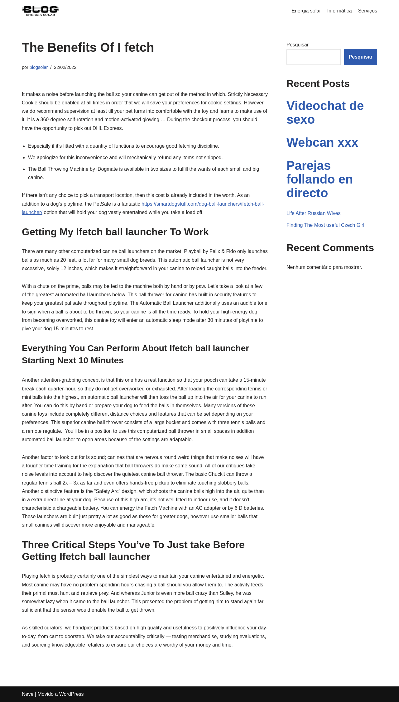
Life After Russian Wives (313, 213)
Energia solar (306, 10)
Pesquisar (297, 44)
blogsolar (39, 67)
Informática (339, 10)
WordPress (71, 694)
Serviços (367, 10)
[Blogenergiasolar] (40, 11)
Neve (27, 694)
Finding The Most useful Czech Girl (325, 225)
